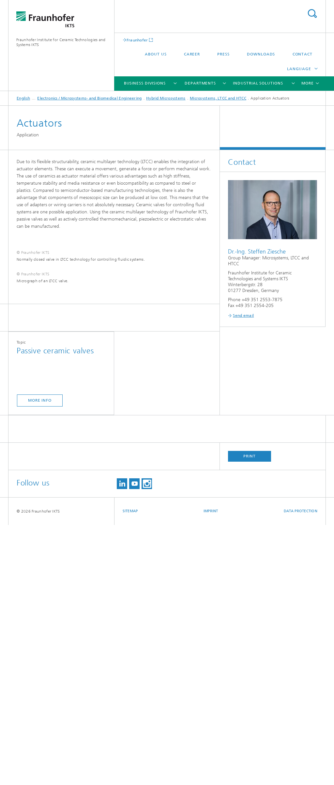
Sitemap (130, 771)
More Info (40, 660)
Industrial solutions (258, 83)
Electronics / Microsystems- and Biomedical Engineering (89, 98)
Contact (302, 54)
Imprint (211, 771)
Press (223, 54)
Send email (243, 315)
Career (192, 54)
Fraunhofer (137, 40)
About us (155, 54)
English (23, 98)
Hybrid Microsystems (166, 98)
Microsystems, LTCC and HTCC (218, 98)
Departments (200, 83)
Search (312, 13)
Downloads (261, 54)
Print (249, 716)
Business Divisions (145, 83)
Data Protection (300, 771)
